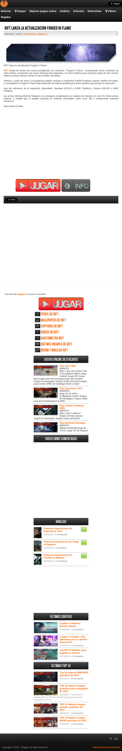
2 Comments (61, 561)
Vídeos (112, 11)
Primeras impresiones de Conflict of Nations (57, 556)
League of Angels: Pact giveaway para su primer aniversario (73, 639)
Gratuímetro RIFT (52, 338)
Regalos (6, 17)
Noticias (6, 11)
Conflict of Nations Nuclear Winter (70, 624)
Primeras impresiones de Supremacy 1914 (57, 530)
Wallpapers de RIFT (53, 320)
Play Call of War (68, 366)
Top (116, 739)
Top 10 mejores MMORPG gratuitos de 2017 (74, 674)
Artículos (78, 11)
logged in (22, 294)
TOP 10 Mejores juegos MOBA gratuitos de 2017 (73, 719)
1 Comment (60, 548)
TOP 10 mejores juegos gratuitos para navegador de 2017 (74, 688)
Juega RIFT (61, 303)
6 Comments (77, 679)
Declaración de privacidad (106, 747)
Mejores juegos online (42, 11)
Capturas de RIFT (52, 326)
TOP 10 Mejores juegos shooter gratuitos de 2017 (73, 707)
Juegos (21, 11)
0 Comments (61, 534)
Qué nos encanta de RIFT (56, 344)
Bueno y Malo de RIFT (54, 350)
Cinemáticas (29, 34)
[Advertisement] (61, 239)
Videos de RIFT (50, 332)
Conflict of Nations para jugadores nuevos (73, 651)
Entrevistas (94, 11)
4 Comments (77, 724)
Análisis (65, 11)
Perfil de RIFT (49, 314)
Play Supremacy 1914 (71, 388)
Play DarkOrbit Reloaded (72, 423)
